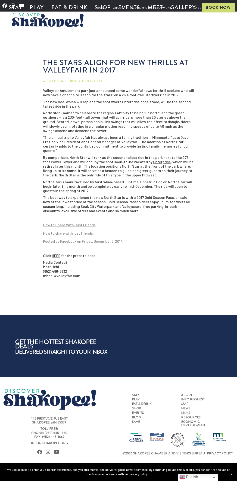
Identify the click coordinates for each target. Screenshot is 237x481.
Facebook (68, 241)
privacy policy (138, 474)
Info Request (193, 399)
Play (37, 7)
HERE (56, 255)
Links (185, 412)
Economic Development (193, 423)
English (188, 477)
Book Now (218, 7)
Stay (15, 7)
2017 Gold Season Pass (155, 197)
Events (129, 7)
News (185, 408)
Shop (103, 7)
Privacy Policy (220, 453)
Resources (191, 417)
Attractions (55, 81)
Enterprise (162, 162)
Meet (155, 7)
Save (136, 422)
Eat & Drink (69, 7)
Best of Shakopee (86, 81)
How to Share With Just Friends (69, 225)
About (186, 395)
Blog (136, 417)
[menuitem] (15, 7)
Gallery (183, 7)
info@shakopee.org (49, 443)
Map (185, 403)
